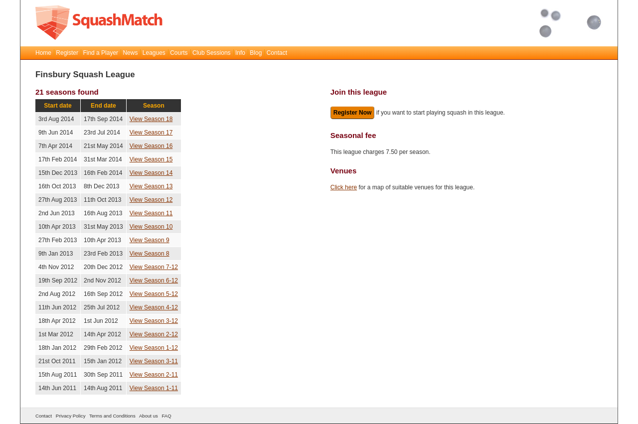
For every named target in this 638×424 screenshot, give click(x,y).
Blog (256, 52)
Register (67, 52)
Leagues (154, 52)
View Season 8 (149, 253)
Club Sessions (211, 52)
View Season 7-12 (154, 267)
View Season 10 (151, 226)
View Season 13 (151, 186)
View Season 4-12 (154, 307)
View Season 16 (151, 145)
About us (148, 416)
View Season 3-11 (154, 361)
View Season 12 (151, 199)
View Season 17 (151, 132)
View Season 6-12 (154, 280)
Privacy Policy (71, 416)
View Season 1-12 (154, 347)
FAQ (166, 416)
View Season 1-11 (154, 388)
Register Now (352, 112)
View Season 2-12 (154, 334)
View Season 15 (151, 159)
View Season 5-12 (154, 293)
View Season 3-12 (154, 320)
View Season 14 (151, 172)
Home (43, 52)
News (130, 52)
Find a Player (100, 52)
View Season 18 (151, 119)
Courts (178, 52)
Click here (343, 187)
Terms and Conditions (112, 416)
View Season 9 (149, 240)
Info (240, 52)
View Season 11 (151, 213)
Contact (277, 52)
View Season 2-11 (154, 374)
